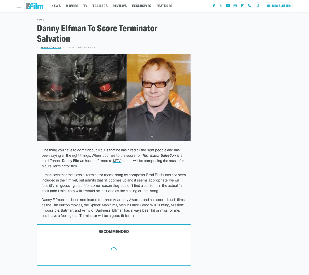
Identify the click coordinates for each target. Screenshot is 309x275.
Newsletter (279, 6)
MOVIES (72, 6)
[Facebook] (214, 6)
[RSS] (249, 6)
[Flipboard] (242, 6)
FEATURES (164, 6)
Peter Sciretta (51, 47)
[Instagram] (235, 6)
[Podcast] (258, 6)
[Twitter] (221, 6)
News (40, 20)
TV (85, 6)
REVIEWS (120, 6)
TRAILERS (100, 6)
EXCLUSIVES (141, 6)
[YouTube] (228, 6)
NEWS (56, 6)
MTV (117, 160)
